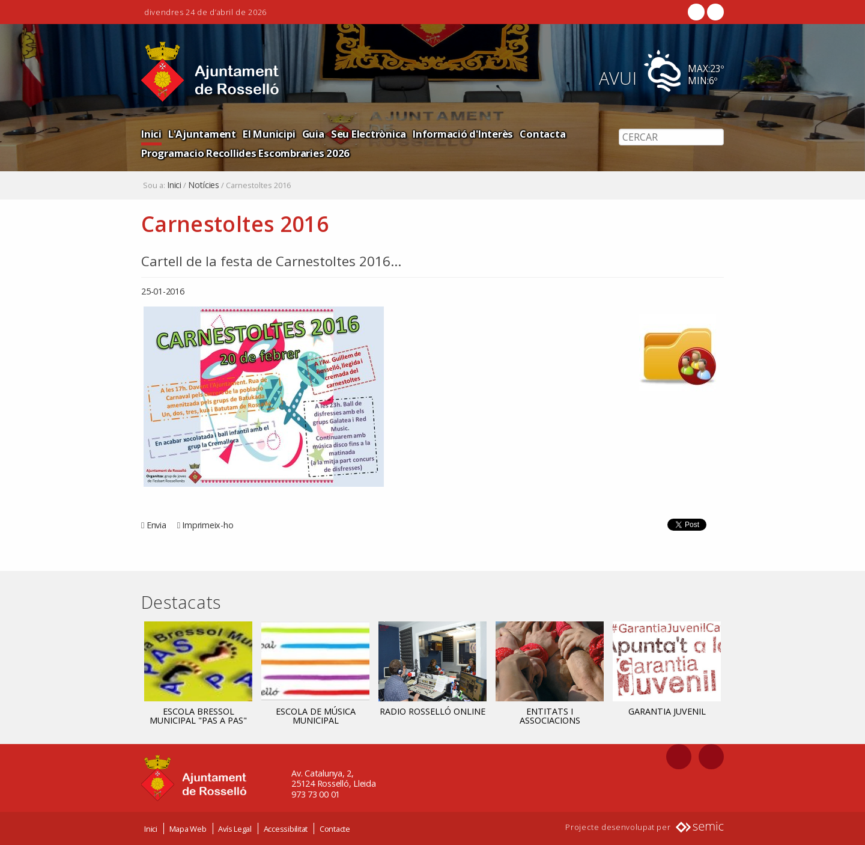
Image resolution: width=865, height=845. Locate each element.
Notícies (203, 185)
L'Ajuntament (202, 134)
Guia (313, 134)
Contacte (335, 828)
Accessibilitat (286, 828)
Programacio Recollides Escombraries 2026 (245, 153)
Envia (156, 525)
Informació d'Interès (463, 134)
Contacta (542, 134)
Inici (151, 134)
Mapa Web (188, 828)
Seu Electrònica (368, 134)
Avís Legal (235, 828)
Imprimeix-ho (207, 525)
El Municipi (269, 134)
